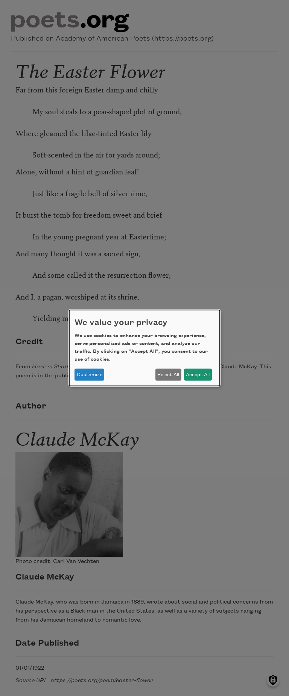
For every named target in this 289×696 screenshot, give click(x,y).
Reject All (168, 374)
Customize (89, 374)
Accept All (198, 374)
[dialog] (144, 348)
